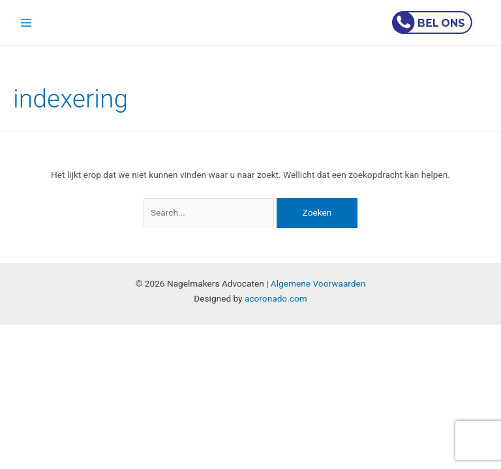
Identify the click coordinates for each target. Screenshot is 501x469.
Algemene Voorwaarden (318, 283)
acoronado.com (276, 298)
